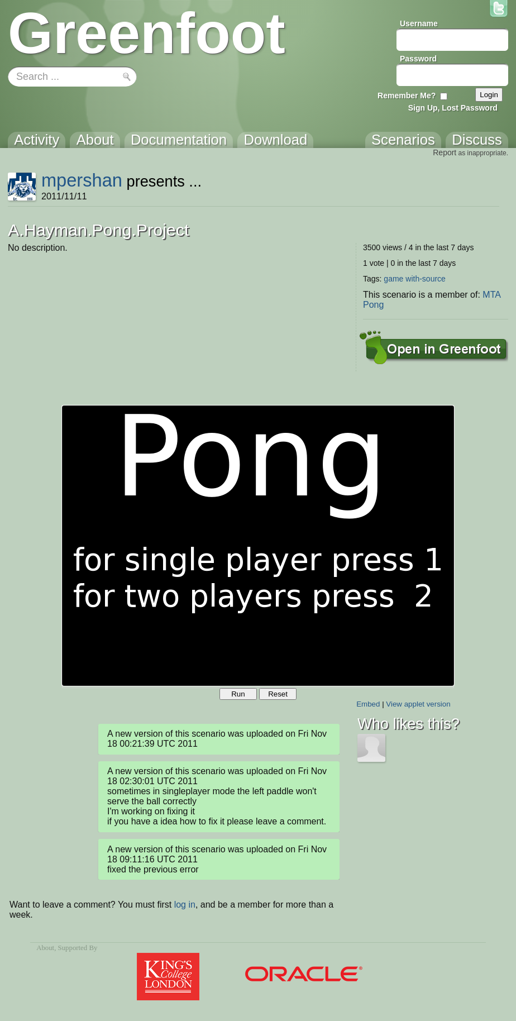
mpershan (81, 180)
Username (419, 23)
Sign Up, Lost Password (453, 107)
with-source (425, 278)
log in (184, 904)
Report (444, 152)
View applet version (418, 704)
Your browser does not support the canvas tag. (258, 545)
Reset (278, 694)
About (45, 948)
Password (418, 58)
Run (238, 694)
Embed (368, 704)
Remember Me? (407, 95)
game (393, 278)
